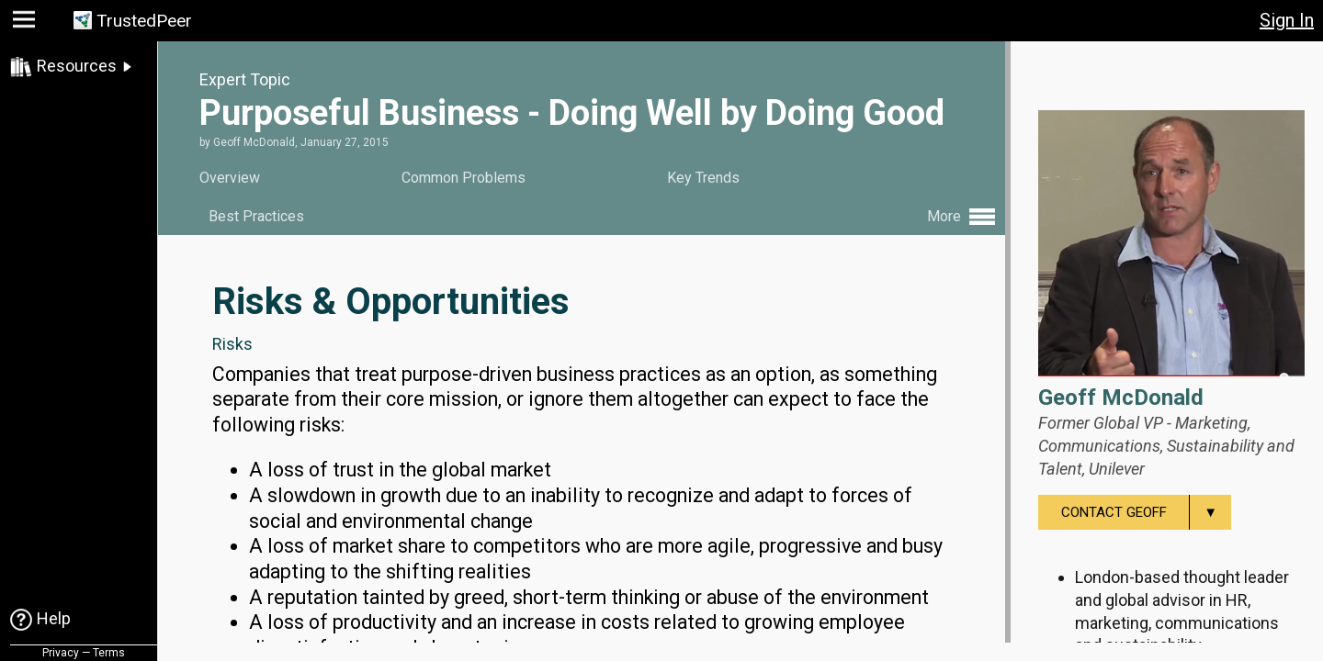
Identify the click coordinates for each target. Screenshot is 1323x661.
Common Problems (463, 177)
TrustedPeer (144, 20)
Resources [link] (77, 65)
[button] (26, 23)
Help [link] (54, 618)
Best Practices (256, 216)
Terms (109, 652)
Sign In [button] (1287, 20)
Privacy (60, 652)
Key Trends (703, 177)
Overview (229, 177)
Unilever (1117, 468)
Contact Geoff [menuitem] (1146, 512)
